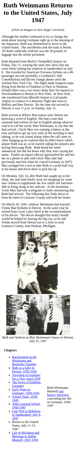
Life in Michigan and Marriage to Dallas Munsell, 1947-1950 (25, 436)
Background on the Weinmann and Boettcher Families (24, 360)
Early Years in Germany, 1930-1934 (25, 391)
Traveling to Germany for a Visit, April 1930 (26, 376)
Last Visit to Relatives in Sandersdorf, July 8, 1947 (26, 414)
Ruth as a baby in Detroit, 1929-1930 (24, 369)
